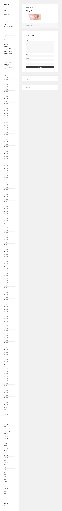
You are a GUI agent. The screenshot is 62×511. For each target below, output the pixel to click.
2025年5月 (6, 89)
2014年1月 (6, 321)
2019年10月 (6, 204)
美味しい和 (6, 488)
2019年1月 (6, 220)
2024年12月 (6, 98)
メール (27, 58)
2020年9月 (6, 185)
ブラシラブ (6, 457)
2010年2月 (6, 402)
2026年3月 (6, 77)
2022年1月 (6, 158)
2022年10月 (6, 142)
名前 (27, 54)
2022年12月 (6, 139)
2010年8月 (6, 392)
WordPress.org (6, 506)
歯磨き (5, 479)
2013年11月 (6, 325)
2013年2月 (6, 340)
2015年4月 (6, 297)
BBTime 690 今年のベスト (8, 53)
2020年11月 (6, 182)
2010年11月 (6, 387)
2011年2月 (6, 381)
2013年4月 (6, 337)
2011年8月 (6, 371)
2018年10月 (6, 225)
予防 (5, 459)
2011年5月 (6, 376)
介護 (5, 464)
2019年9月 (6, 206)
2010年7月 (6, 393)
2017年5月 (6, 254)
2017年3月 (6, 258)
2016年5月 (6, 275)
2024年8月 (6, 105)
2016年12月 (6, 263)
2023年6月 (6, 129)
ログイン (5, 501)
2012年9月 (6, 349)
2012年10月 (6, 347)
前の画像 (27, 7)
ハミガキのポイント (7, 453)
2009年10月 (6, 409)
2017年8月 (6, 249)
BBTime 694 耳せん (7, 46)
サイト (27, 62)
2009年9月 (6, 411)
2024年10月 (6, 101)
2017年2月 (6, 259)
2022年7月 (6, 148)
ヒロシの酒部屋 (6, 455)
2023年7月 (6, 127)
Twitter (5, 24)
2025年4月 (6, 91)
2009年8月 (6, 412)
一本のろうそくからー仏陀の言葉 (9, 59)
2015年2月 (6, 301)
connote (6, 4)
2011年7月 (6, 373)
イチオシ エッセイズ (7, 32)
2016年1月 (6, 282)
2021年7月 (6, 168)
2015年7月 (6, 292)
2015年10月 (6, 287)
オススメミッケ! (6, 436)
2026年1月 (6, 79)
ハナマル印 (6, 448)
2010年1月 (6, 404)
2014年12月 (6, 304)
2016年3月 (6, 278)
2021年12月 (6, 160)
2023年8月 (6, 125)
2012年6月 (6, 354)
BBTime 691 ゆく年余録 (8, 51)
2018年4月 (6, 235)
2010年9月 (6, 390)
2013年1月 (6, 342)
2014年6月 (6, 313)
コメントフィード (7, 505)
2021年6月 (6, 170)
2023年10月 (6, 122)
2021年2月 (6, 177)
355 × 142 (33, 25)
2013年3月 (6, 338)
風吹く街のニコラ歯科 (7, 39)
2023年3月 (6, 134)
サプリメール (6, 36)
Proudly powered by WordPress (31, 87)
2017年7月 (6, 251)
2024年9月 (6, 103)
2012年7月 (6, 352)
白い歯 (5, 486)
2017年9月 (6, 247)
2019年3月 (6, 216)
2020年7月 (6, 189)
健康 (5, 465)
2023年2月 (6, 136)
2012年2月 (6, 361)
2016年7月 (6, 271)
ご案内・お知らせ (7, 431)
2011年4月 (6, 378)
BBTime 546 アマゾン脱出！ (8, 69)
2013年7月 (6, 332)
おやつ (5, 426)
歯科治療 (5, 484)
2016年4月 (6, 277)
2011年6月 (6, 375)
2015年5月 (6, 295)
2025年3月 (6, 93)
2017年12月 (6, 242)
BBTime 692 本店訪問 (7, 49)
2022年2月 (6, 156)
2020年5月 (6, 192)
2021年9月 (6, 165)
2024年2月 (6, 115)
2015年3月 (6, 299)
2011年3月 (6, 380)
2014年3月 (6, 318)
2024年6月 (6, 108)
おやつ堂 (5, 429)
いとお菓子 (6, 424)
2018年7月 (6, 230)
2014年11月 (6, 306)
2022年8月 (6, 146)
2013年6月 (6, 333)
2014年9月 (6, 309)
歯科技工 (5, 483)
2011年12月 (6, 364)
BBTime (5, 422)
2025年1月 (6, 96)
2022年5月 (6, 151)
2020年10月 (6, 184)
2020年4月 (6, 194)
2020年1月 (6, 199)
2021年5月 (6, 172)
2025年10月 (6, 82)
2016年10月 (6, 266)
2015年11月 (6, 285)
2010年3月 (6, 400)
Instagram (6, 22)
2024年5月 (6, 110)
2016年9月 (6, 268)
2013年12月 (6, 323)
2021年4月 (6, 173)
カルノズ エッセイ (7, 34)
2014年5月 (6, 314)
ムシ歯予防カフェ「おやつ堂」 (9, 26)
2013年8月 (6, 330)
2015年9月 (6, 289)
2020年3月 (6, 196)
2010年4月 (6, 399)
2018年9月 (6, 227)
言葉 (5, 491)
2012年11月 (6, 345)
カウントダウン (6, 438)
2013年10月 (6, 326)
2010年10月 (6, 388)
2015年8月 (6, 290)
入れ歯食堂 (6, 471)
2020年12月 (6, 180)
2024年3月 (6, 113)
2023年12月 (6, 118)
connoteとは (6, 21)
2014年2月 (6, 320)
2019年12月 (6, 201)
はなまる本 (6, 433)
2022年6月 (6, 149)
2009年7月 (6, 414)
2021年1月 (6, 179)
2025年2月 (6, 94)
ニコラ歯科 (6, 445)
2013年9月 (6, 328)
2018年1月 (6, 240)
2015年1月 (6, 302)
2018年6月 (6, 232)
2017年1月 (6, 261)
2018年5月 (6, 234)
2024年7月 (6, 106)
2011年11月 (6, 366)
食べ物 (5, 493)
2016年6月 (6, 273)
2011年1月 (6, 383)
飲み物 (5, 495)
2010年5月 (6, 397)
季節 (5, 472)
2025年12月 (6, 81)
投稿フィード (6, 503)
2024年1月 (6, 117)
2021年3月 (6, 175)
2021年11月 (6, 161)
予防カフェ (6, 462)
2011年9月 (6, 369)
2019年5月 (6, 213)
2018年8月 (6, 228)
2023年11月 (6, 120)
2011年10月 (6, 368)
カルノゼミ (6, 440)
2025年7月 (6, 86)
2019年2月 (6, 218)
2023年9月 (6, 124)
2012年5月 (6, 356)
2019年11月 (6, 203)
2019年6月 (6, 211)
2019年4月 (6, 215)
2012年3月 (6, 359)
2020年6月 (6, 191)
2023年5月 (6, 130)
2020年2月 (6, 197)
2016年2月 (6, 280)
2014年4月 (6, 316)
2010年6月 (6, 395)
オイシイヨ (6, 434)
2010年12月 (6, 385)
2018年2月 (6, 239)
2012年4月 (6, 357)
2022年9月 (6, 144)
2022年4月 (6, 153)
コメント (27, 40)
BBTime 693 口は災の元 (8, 48)
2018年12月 (6, 222)
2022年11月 (6, 141)
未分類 (5, 474)
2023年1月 (6, 137)
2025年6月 (6, 87)
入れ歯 (5, 467)
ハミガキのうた (6, 452)
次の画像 (31, 7)
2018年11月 (6, 223)
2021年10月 (6, 163)
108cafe (5, 421)
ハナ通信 (5, 38)
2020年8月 (6, 187)
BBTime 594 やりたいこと (8, 64)
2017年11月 (6, 244)
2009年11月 (6, 407)
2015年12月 (6, 283)
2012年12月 (6, 344)
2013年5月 (6, 335)
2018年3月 (6, 237)
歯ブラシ (5, 477)
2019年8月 (6, 208)
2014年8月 (6, 311)
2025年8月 (6, 84)
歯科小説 (5, 481)
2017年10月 (6, 246)
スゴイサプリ (6, 443)
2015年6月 (6, 294)
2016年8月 (6, 270)
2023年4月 (6, 132)
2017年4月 (6, 256)
